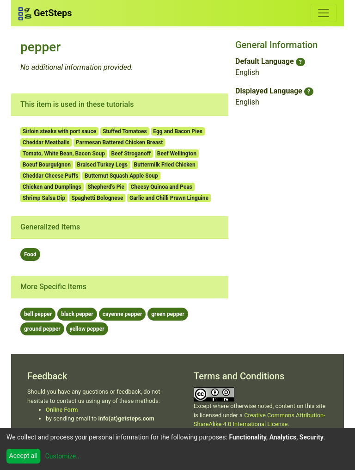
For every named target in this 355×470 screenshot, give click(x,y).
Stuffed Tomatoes (125, 131)
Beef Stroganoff (131, 153)
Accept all (23, 455)
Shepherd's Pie (106, 187)
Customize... (63, 456)
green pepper (167, 314)
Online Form (62, 409)
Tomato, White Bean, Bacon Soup (64, 153)
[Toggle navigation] (324, 13)
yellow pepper (87, 329)
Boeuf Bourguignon (47, 164)
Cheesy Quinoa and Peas (161, 187)
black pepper (77, 314)
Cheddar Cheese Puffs (51, 176)
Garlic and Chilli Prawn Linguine (168, 198)
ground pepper (42, 329)
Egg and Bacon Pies (177, 131)
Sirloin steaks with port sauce (60, 131)
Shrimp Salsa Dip (44, 198)
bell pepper (38, 314)
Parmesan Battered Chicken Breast (119, 142)
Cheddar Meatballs (46, 142)
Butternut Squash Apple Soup (121, 176)
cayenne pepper (122, 314)
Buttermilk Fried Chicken (164, 164)
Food (30, 254)
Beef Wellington (176, 153)
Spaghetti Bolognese (97, 198)
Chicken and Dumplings (52, 187)
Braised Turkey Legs (102, 164)
